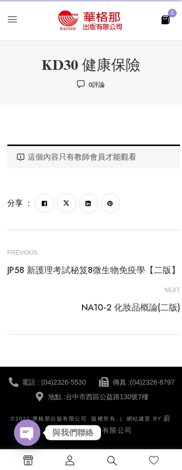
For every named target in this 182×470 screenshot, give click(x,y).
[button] (165, 19)
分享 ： (20, 203)
